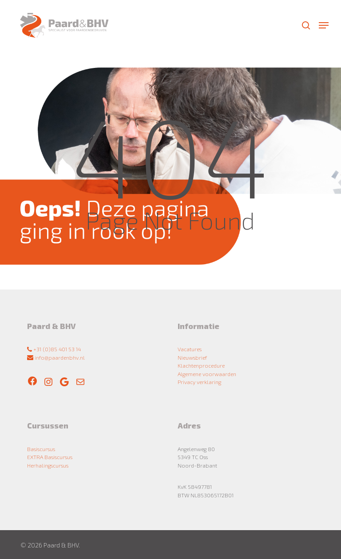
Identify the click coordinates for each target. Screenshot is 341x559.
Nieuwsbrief (192, 357)
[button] (324, 25)
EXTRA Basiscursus (49, 457)
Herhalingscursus (47, 465)
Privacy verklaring (199, 382)
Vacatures (190, 349)
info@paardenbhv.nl (56, 357)
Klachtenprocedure (201, 365)
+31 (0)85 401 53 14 (54, 349)
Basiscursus (41, 449)
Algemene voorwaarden (207, 374)
